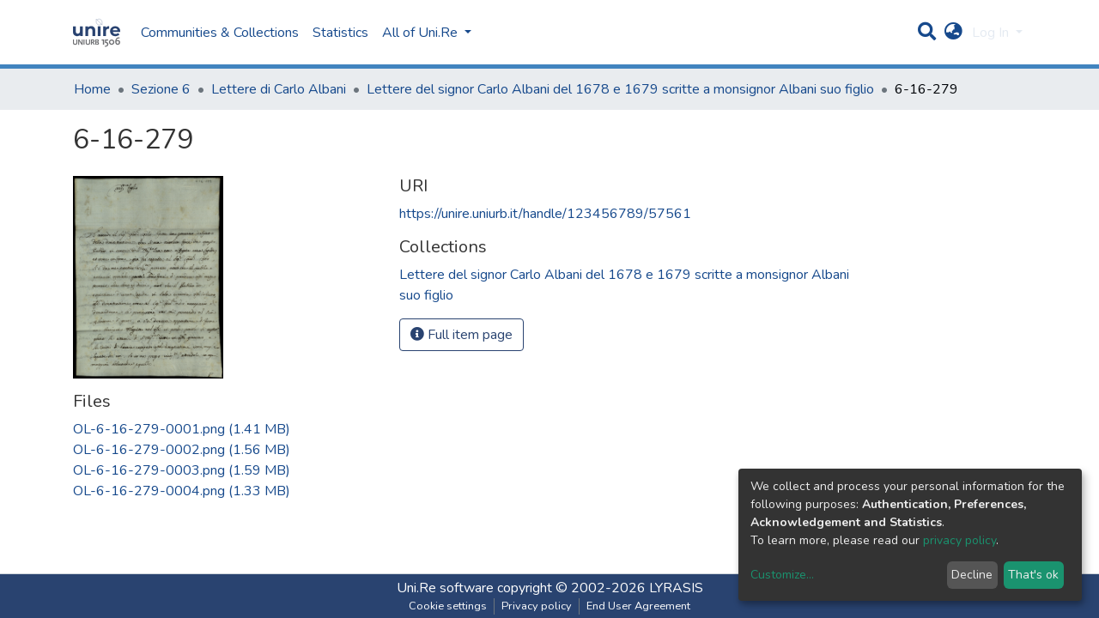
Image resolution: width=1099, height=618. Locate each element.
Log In (992, 32)
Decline (972, 574)
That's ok (1033, 574)
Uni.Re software (445, 588)
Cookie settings (448, 606)
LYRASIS (676, 588)
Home (92, 89)
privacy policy (959, 540)
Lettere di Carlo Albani (278, 89)
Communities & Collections (220, 32)
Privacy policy (536, 606)
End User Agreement (638, 606)
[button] (953, 32)
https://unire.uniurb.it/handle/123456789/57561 (545, 213)
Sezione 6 (161, 89)
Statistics (340, 32)
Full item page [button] (461, 334)
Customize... (782, 574)
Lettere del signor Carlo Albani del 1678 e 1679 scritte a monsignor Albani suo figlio (620, 89)
